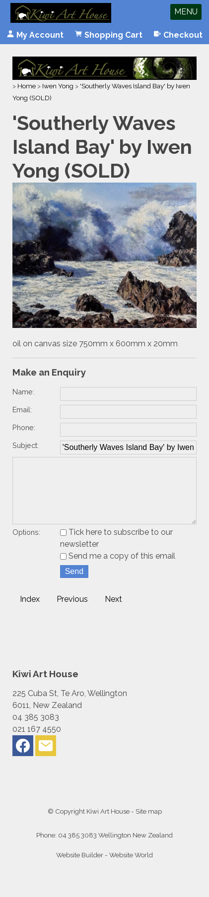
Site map (149, 825)
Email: (22, 409)
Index (30, 613)
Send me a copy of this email (117, 570)
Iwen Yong (57, 86)
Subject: (25, 445)
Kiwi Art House (108, 825)
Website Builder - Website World (104, 869)
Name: (23, 391)
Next (113, 613)
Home (26, 86)
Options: (26, 546)
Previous (72, 613)
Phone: (23, 427)
